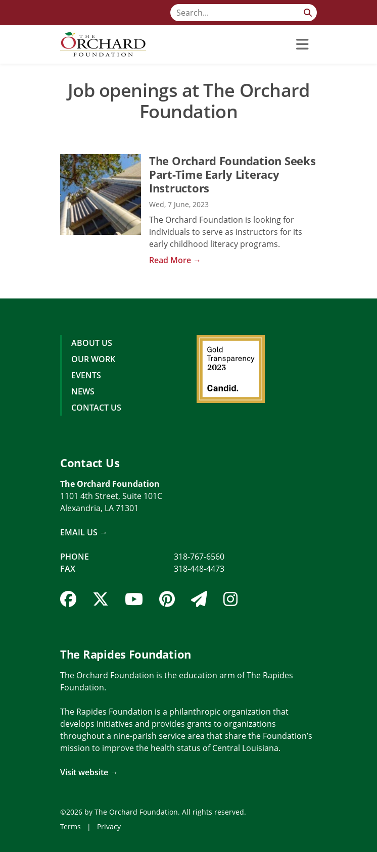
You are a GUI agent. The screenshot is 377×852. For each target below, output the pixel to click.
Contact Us (96, 407)
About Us (91, 342)
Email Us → (84, 532)
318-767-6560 (199, 556)
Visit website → (89, 772)
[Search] (243, 12)
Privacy (109, 826)
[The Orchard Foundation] (103, 44)
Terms (70, 826)
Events (86, 375)
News (83, 391)
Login (7, 844)
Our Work (93, 359)
